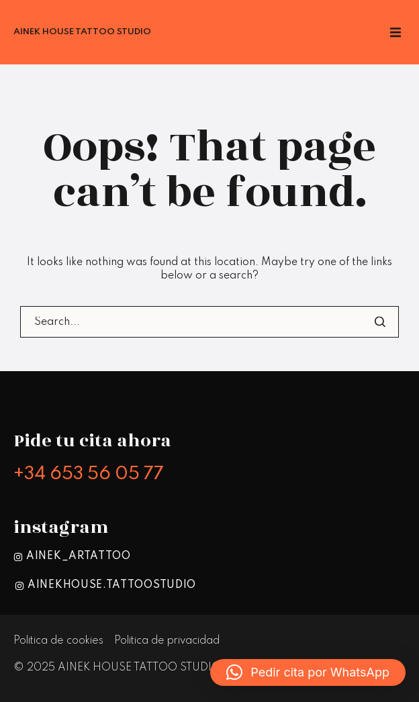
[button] (308, 672)
